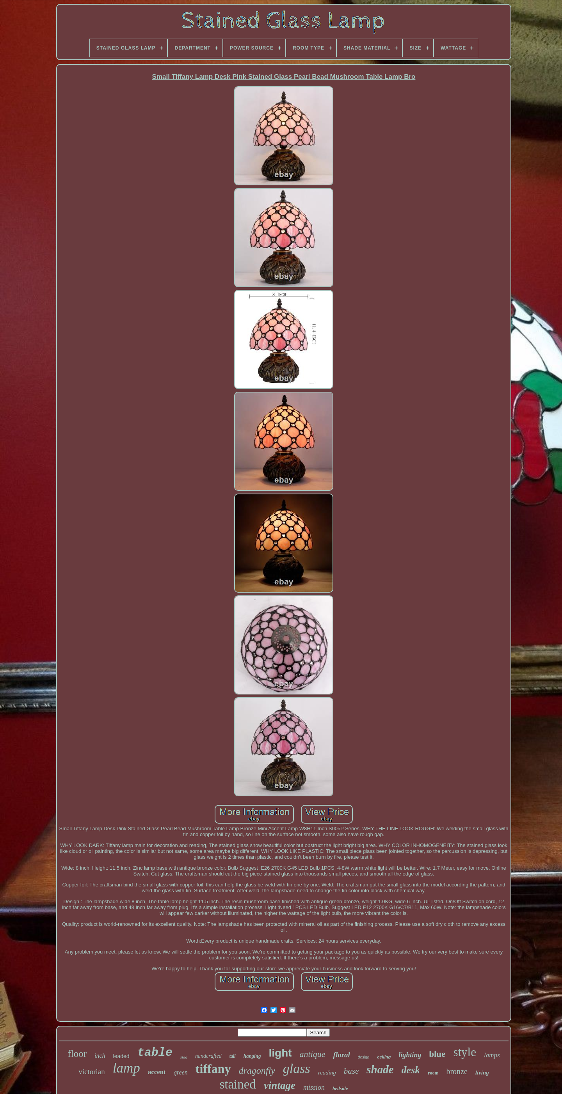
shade (379, 1069)
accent (157, 1072)
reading (327, 1072)
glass (296, 1068)
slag (183, 1057)
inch (99, 1055)
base (351, 1071)
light (280, 1053)
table (155, 1052)
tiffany (213, 1069)
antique (312, 1054)
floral (341, 1055)
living (482, 1072)
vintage (279, 1085)
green (181, 1072)
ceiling (384, 1057)
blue (437, 1054)
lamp (126, 1068)
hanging (252, 1056)
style (464, 1052)
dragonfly (256, 1071)
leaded (121, 1056)
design (363, 1057)
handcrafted (208, 1056)
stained (237, 1084)
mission (314, 1087)
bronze (456, 1071)
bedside (340, 1088)
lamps (492, 1055)
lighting (409, 1055)
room (433, 1073)
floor (77, 1053)
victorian (91, 1071)
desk (411, 1070)
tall (232, 1056)
